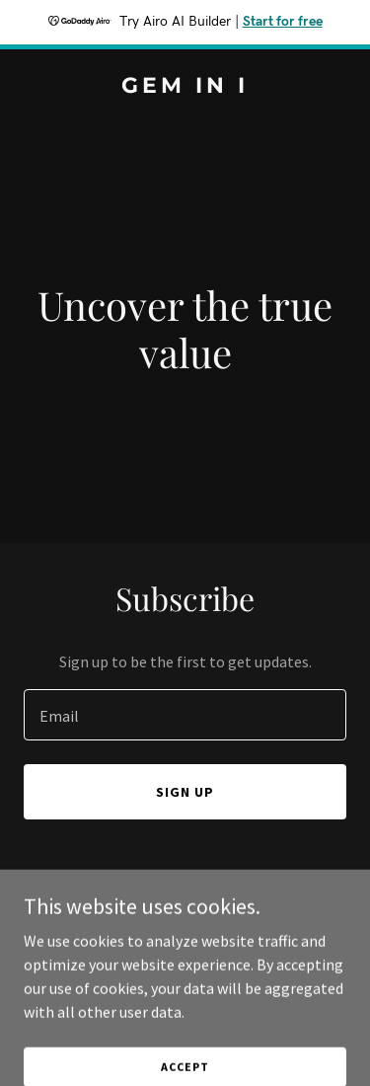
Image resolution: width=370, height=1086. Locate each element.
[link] (185, 87)
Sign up (185, 792)
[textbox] (185, 714)
